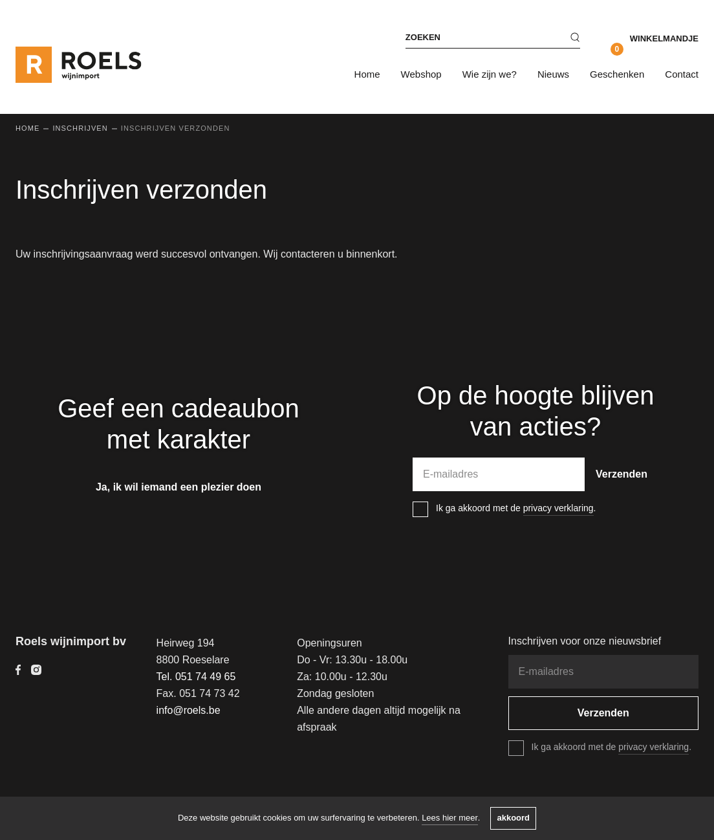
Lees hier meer (450, 818)
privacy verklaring (558, 508)
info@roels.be (189, 710)
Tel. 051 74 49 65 (196, 676)
